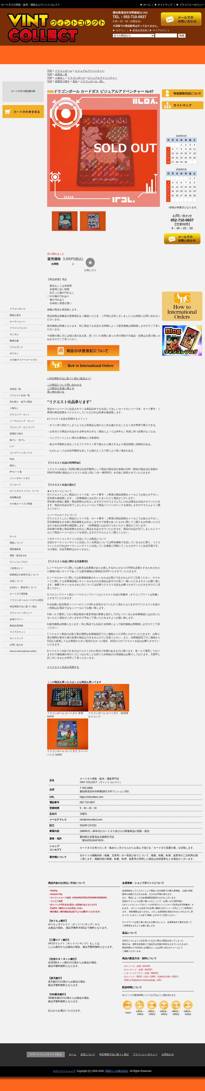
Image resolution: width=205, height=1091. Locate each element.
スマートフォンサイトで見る (46, 1054)
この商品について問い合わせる (64, 384)
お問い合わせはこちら (183, 17)
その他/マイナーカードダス (23, 360)
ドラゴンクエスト (19, 328)
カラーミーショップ (64, 1071)
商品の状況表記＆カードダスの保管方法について (23, 141)
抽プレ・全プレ (17, 440)
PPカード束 (16, 472)
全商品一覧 (15, 389)
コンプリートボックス (21, 452)
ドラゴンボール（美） (92, 81)
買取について (20, 55)
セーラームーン (17, 321)
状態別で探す (16, 433)
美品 (75, 81)
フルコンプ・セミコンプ (22, 427)
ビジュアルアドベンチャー (90, 70)
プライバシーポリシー (191, 4)
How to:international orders (23, 651)
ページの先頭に (190, 1031)
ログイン (121, 30)
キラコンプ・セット (20, 414)
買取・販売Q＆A (18, 555)
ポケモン (14, 353)
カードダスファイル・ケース (24, 491)
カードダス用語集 (23, 207)
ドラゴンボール (17, 309)
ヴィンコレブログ (19, 562)
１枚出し (14, 408)
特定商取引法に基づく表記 (23, 606)
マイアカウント (161, 30)
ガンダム (14, 334)
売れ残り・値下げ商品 (21, 401)
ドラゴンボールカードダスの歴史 (23, 261)
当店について (23, 159)
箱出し (13, 465)
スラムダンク (16, 347)
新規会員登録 (140, 30)
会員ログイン (16, 619)
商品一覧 (102, 55)
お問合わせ (168, 1054)
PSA (12, 459)
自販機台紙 (15, 497)
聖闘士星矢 (15, 315)
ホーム (147, 4)
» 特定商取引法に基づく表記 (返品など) (69, 378)
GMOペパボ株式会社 (116, 1071)
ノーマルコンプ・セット (22, 421)
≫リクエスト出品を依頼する (63, 667)
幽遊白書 (14, 340)
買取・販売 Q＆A (143, 55)
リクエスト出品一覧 (20, 395)
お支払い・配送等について (23, 173)
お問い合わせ (16, 644)
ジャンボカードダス (20, 478)
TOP (49, 70)
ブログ (184, 55)
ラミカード (15, 484)
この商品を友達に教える (60, 388)
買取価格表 (61, 55)
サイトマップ (165, 4)
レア (12, 446)
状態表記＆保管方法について (24, 574)
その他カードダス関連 (21, 503)
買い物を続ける (55, 391)
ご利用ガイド (23, 125)
